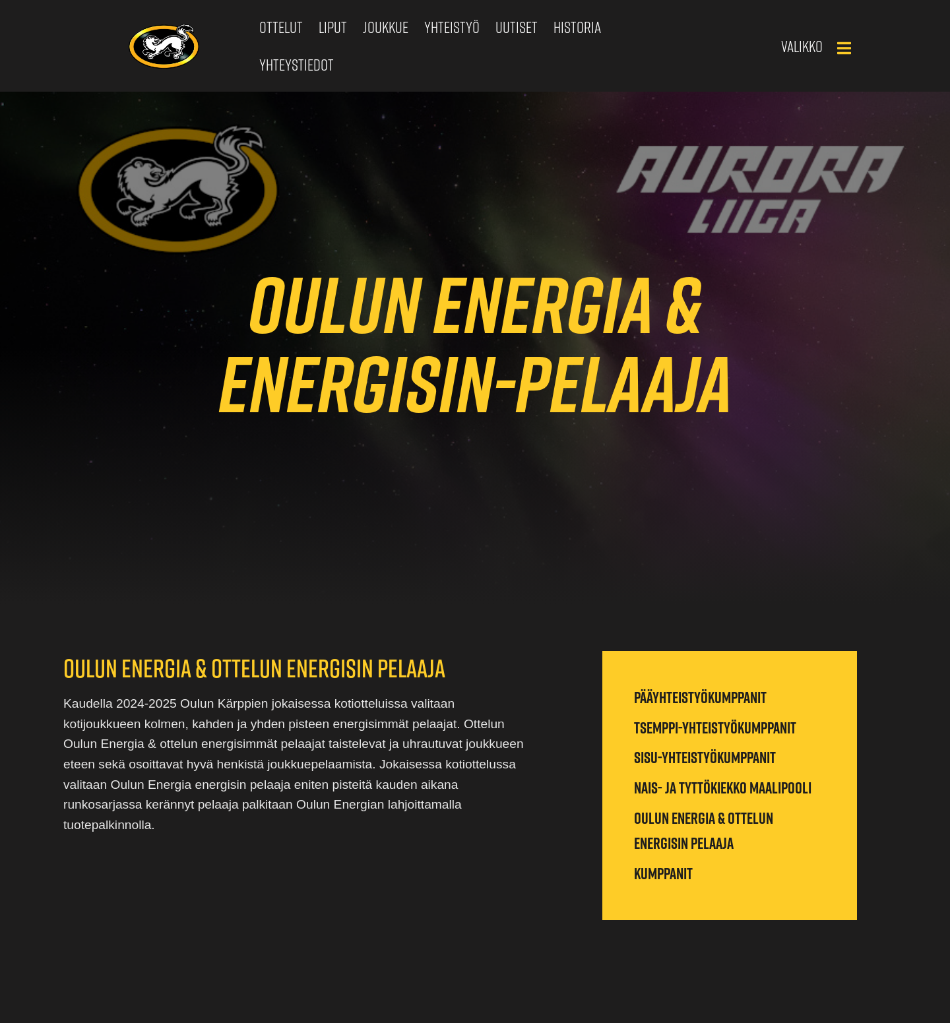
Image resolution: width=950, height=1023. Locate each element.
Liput (333, 27)
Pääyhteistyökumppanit (700, 697)
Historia (577, 27)
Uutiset (516, 27)
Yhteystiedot (296, 64)
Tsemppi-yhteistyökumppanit (715, 727)
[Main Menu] (843, 48)
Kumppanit (663, 873)
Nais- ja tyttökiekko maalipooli (722, 787)
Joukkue (385, 27)
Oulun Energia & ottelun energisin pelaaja (703, 830)
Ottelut (281, 27)
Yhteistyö (452, 27)
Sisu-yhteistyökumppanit (705, 757)
